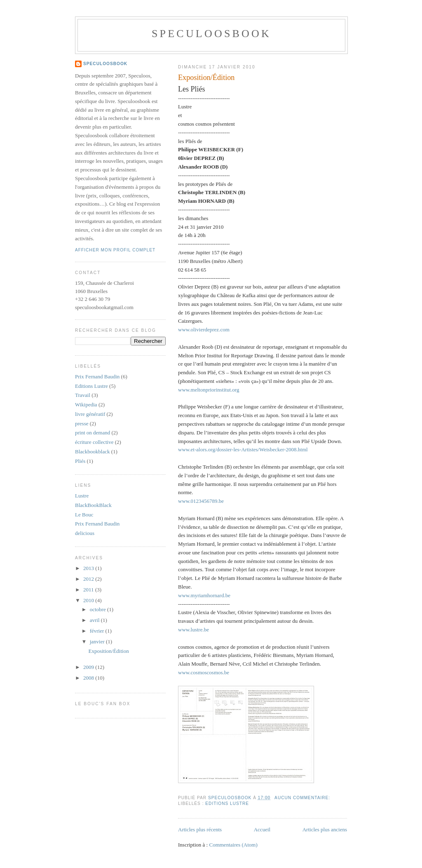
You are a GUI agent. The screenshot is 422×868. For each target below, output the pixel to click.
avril (95, 620)
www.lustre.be (193, 629)
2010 (89, 600)
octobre (98, 609)
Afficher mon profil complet (115, 250)
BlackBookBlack (93, 505)
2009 (89, 667)
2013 (89, 568)
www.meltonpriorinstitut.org (208, 390)
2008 (89, 678)
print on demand (92, 432)
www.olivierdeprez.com (204, 329)
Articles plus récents (200, 829)
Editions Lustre (227, 803)
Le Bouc (84, 514)
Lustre (82, 496)
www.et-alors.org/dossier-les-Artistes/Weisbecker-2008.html (243, 449)
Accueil (262, 829)
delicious (84, 533)
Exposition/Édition (206, 77)
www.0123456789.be (201, 501)
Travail (82, 395)
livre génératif (90, 414)
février (98, 631)
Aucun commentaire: (303, 797)
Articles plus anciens (324, 829)
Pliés (80, 461)
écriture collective (94, 442)
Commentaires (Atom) (233, 845)
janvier (98, 641)
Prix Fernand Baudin (97, 376)
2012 (89, 579)
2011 (89, 589)
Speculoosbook (211, 34)
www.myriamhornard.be (204, 595)
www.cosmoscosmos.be (203, 672)
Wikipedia (86, 404)
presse (82, 423)
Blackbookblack (92, 451)
